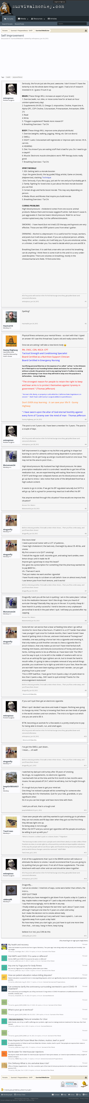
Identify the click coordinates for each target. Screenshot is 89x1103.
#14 (85, 879)
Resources (37, 18)
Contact (55, 1095)
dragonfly (7, 529)
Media (23, 18)
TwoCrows (8, 831)
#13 (85, 853)
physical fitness (17, 77)
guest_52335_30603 (21, 1005)
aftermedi (18, 982)
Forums (10, 19)
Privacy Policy (84, 1098)
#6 (86, 534)
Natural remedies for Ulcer (28, 1019)
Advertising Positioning (22, 1098)
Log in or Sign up (59, 2)
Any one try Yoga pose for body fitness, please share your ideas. (28, 968)
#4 (86, 444)
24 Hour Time (19, 1095)
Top (78, 1095)
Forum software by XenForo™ (17, 1100)
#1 (86, 301)
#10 (85, 736)
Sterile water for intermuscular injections (26, 1051)
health (8, 77)
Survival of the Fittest (48, 951)
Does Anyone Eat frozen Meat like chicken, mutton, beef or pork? (36, 1040)
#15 (85, 936)
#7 (86, 591)
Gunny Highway (10, 350)
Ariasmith (18, 995)
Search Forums (7, 24)
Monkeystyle (7, 1095)
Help (63, 1095)
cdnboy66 (7, 899)
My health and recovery (18, 944)
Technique (46, 177)
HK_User (17, 1070)
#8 (86, 621)
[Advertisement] (44, 57)
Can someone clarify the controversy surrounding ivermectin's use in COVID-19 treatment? (42, 987)
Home (71, 1095)
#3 (86, 419)
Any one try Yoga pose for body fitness (25, 965)
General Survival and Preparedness (54, 982)
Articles (53, 18)
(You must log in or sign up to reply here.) (74, 941)
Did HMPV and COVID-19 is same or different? (28, 956)
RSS (85, 1095)
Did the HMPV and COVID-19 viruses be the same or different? (27, 959)
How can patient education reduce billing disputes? (30, 975)
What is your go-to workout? (20, 1009)
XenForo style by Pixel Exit (44, 1100)
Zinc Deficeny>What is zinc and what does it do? (28, 1063)
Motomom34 (9, 465)
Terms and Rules (73, 1098)
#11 (85, 766)
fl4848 (17, 1059)
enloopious (36, 38)
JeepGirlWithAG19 (11, 787)
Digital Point (34, 1098)
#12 (85, 810)
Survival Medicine (17, 38)
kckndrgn (18, 951)
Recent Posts (19, 24)
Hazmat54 (8, 326)
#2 (86, 324)
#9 (86, 690)
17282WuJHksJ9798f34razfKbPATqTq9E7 (17, 1090)
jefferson (18, 961)
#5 (86, 509)
